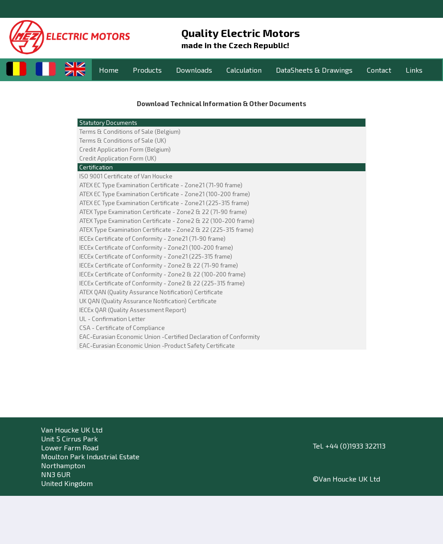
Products (147, 70)
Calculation (244, 70)
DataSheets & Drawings (314, 70)
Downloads (194, 70)
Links (414, 70)
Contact (379, 70)
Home (109, 70)
